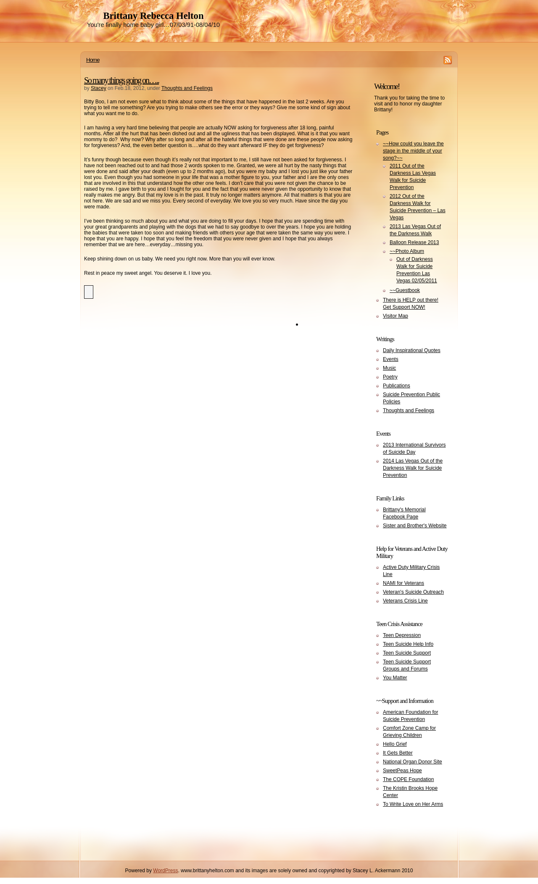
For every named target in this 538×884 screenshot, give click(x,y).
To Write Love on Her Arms (413, 804)
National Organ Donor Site (412, 762)
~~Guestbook (405, 290)
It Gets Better (398, 753)
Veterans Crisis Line (405, 601)
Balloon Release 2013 (414, 242)
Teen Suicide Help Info (408, 644)
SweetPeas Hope (402, 771)
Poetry (390, 377)
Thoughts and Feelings (187, 88)
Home (93, 60)
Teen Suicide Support (407, 653)
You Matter (395, 678)
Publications (396, 386)
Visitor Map (395, 316)
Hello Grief (395, 744)
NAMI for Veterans (403, 583)
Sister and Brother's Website (414, 526)
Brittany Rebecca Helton (153, 16)
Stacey (98, 88)
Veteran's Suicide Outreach (413, 592)
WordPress (165, 870)
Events (390, 359)
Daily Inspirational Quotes (411, 350)
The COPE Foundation (408, 779)
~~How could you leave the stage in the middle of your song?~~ (413, 151)
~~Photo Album (407, 251)
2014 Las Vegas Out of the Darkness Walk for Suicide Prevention (413, 468)
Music (389, 368)
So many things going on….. (121, 80)
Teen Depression (402, 635)
